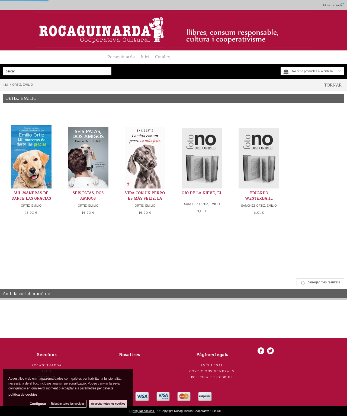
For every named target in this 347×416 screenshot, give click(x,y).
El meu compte (333, 5)
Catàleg (162, 56)
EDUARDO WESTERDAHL (259, 195)
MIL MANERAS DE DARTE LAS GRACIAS (31, 195)
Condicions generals (212, 371)
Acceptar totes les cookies (108, 403)
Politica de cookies (212, 377)
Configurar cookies (142, 410)
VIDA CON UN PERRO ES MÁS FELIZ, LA (145, 195)
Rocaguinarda (121, 56)
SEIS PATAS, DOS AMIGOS (88, 195)
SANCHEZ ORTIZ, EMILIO (202, 204)
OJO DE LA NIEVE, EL (202, 193)
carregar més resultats (324, 282)
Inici (145, 56)
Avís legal (212, 365)
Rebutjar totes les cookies (68, 403)
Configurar (38, 404)
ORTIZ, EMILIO (31, 205)
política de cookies (22, 394)
